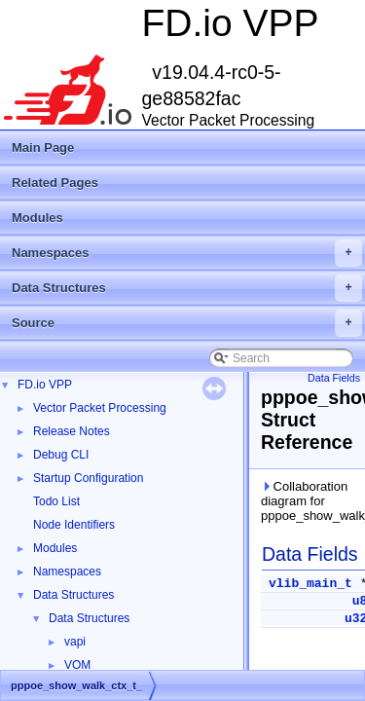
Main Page (43, 147)
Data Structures (187, 288)
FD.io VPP (45, 384)
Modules (37, 217)
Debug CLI (61, 454)
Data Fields (334, 378)
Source (187, 323)
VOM (77, 665)
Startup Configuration (88, 478)
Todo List (56, 501)
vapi (75, 641)
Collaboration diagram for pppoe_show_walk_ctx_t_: (309, 501)
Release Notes (71, 431)
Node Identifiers (74, 525)
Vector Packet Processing (99, 408)
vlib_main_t (310, 583)
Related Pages (55, 182)
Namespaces (187, 253)
